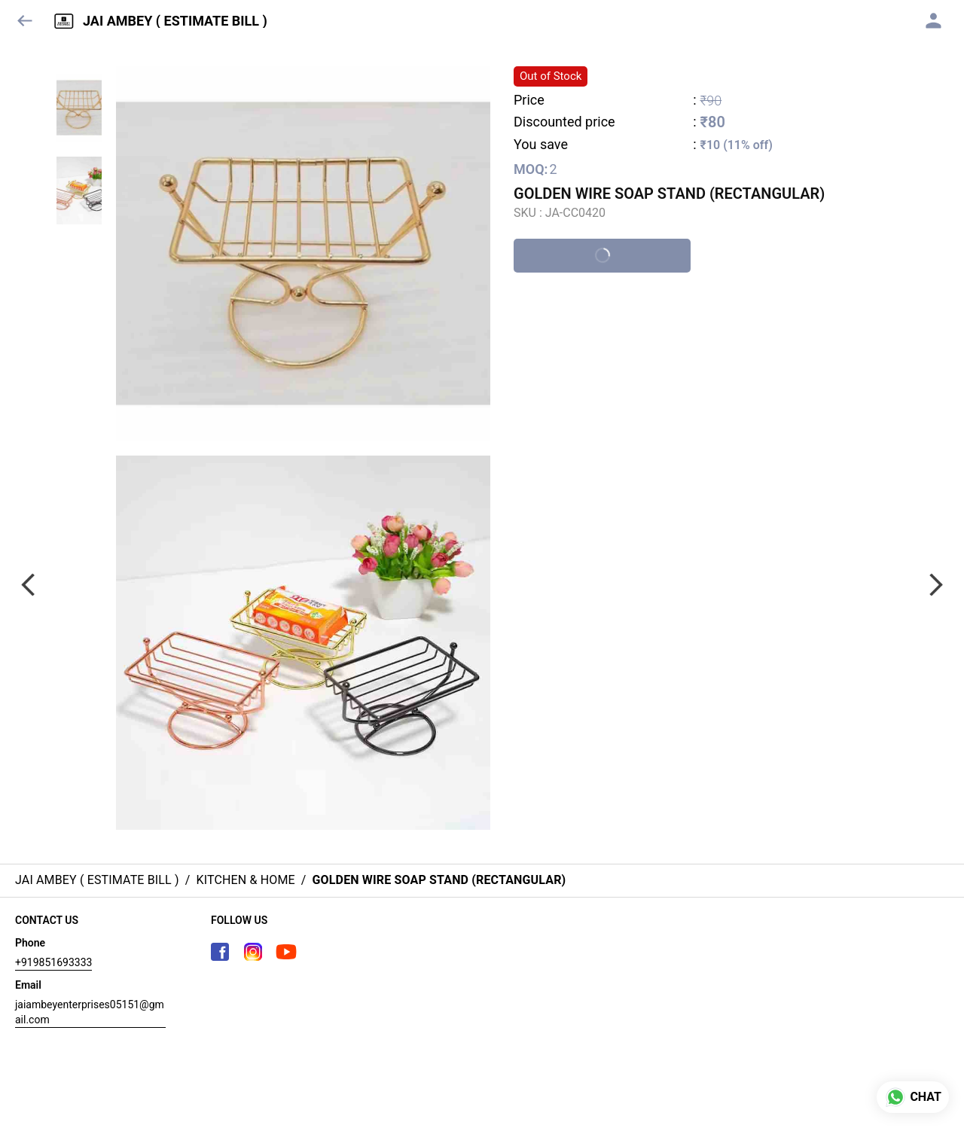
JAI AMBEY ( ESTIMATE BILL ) (175, 21)
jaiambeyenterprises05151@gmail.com (89, 1012)
